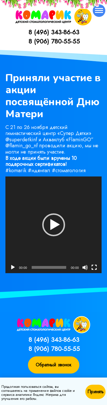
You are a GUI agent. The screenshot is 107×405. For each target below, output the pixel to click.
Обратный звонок (54, 365)
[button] (53, 224)
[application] (53, 224)
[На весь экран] (94, 267)
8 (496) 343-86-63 (54, 32)
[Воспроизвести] (13, 267)
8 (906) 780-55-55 (54, 41)
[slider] (49, 267)
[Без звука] (85, 267)
